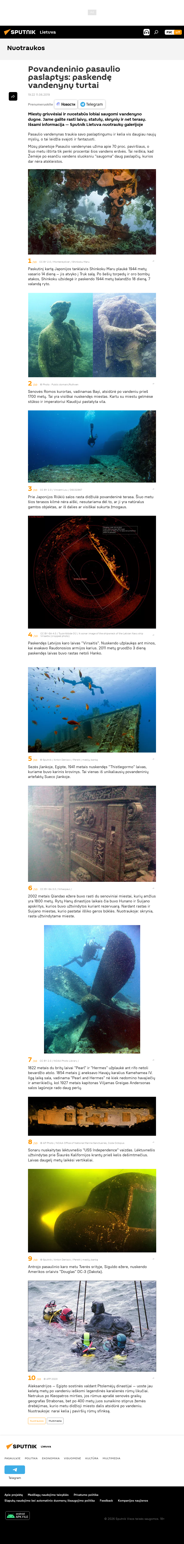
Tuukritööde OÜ (68, 633)
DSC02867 (76, 489)
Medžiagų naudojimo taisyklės (48, 1495)
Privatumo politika (86, 1495)
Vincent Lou (61, 489)
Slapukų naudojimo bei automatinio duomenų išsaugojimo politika (49, 1500)
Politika (31, 1458)
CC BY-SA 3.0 (48, 889)
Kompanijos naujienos (133, 1500)
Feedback (106, 1500)
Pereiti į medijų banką (85, 759)
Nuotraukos (37, 1420)
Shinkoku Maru (81, 261)
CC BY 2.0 (45, 261)
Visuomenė (72, 1458)
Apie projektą (13, 1495)
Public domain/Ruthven (65, 384)
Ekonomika (51, 1458)
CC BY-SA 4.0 (48, 633)
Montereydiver (61, 261)
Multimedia (55, 1420)
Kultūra (91, 1458)
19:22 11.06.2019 (39, 95)
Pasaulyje (12, 1458)
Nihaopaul (64, 889)
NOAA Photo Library (65, 1060)
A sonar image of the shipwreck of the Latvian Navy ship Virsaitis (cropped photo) (91, 635)
